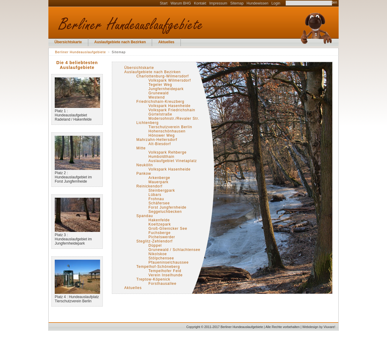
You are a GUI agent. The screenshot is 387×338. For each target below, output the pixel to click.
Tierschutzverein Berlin (170, 127)
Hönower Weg (161, 135)
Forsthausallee (162, 283)
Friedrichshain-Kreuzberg (160, 101)
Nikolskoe (157, 254)
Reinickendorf (149, 186)
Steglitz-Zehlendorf (154, 241)
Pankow (143, 173)
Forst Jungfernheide (167, 207)
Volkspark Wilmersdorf (169, 80)
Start (163, 3)
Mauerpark (158, 182)
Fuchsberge (159, 233)
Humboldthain (161, 156)
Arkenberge (159, 178)
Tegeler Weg (160, 85)
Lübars (154, 195)
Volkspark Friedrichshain (171, 110)
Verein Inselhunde (165, 275)
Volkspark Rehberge (167, 152)
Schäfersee (159, 203)
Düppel (155, 245)
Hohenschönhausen (167, 131)
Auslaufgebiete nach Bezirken (120, 42)
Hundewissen (257, 3)
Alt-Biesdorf (159, 144)
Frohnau (156, 199)
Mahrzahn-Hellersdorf (156, 140)
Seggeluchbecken (165, 212)
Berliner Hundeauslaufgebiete (80, 52)
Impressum (218, 3)
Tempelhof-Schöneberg (158, 267)
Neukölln (144, 165)
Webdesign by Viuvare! (318, 327)
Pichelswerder (161, 237)
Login (276, 3)
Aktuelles (166, 42)
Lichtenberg (147, 123)
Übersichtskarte (68, 42)
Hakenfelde (159, 220)
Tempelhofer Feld (164, 271)
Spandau (144, 216)
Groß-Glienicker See (167, 228)
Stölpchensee (161, 258)
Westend (156, 97)
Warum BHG (181, 3)
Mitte (141, 148)
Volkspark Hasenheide (169, 106)
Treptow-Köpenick (153, 279)
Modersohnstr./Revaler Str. (173, 118)
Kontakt (200, 3)
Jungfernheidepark (166, 89)
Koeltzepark (159, 224)
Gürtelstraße (160, 114)
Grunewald (158, 93)
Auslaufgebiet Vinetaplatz (172, 161)
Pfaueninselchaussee (168, 262)
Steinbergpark (161, 190)
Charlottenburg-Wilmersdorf (162, 76)
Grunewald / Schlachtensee (174, 250)
